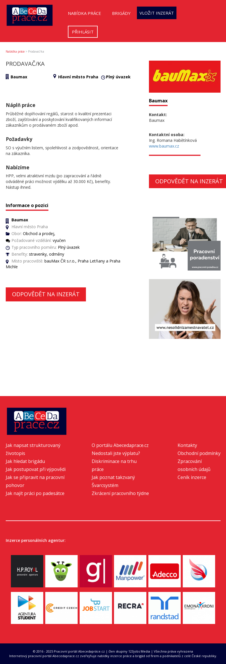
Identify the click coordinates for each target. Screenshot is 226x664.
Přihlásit (83, 32)
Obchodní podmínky (199, 453)
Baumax (19, 76)
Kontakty (187, 445)
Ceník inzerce (192, 477)
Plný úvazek (118, 76)
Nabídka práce (84, 13)
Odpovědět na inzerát (46, 294)
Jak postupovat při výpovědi (36, 469)
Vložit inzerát (156, 13)
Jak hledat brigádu (25, 461)
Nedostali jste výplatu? (116, 453)
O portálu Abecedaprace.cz (120, 445)
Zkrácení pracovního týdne (120, 493)
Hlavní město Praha (78, 76)
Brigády (121, 13)
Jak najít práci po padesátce (35, 493)
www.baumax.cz (164, 146)
